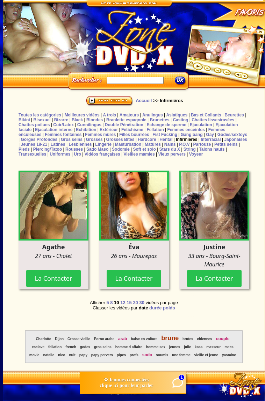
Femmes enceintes (186, 129)
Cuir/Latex (63, 124)
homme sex (155, 347)
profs (134, 355)
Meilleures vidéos (82, 115)
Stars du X (169, 149)
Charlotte (43, 339)
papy (83, 355)
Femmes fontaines (63, 134)
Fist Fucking (164, 134)
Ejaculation (201, 124)
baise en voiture (144, 339)
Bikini (24, 119)
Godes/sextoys (232, 134)
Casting (180, 119)
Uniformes (60, 154)
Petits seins (226, 144)
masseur (213, 347)
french (70, 347)
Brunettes (160, 119)
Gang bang (192, 134)
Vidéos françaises (102, 154)
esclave (38, 347)
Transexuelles (32, 154)
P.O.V (184, 144)
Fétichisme (132, 129)
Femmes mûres (100, 134)
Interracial (211, 139)
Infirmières (186, 139)
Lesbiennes (80, 144)
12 (122, 302)
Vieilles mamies (139, 154)
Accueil (144, 100)
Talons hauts (211, 149)
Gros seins (72, 139)
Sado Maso (97, 149)
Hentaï (166, 139)
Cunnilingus (89, 124)
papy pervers (102, 355)
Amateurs (129, 115)
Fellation (155, 129)
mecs (229, 347)
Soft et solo (144, 149)
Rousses (74, 149)
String (190, 149)
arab (122, 338)
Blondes (94, 119)
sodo (147, 354)
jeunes (174, 347)
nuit (72, 355)
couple (223, 338)
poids (169, 307)
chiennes (204, 339)
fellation (55, 347)
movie (34, 355)
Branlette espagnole (126, 119)
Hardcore (147, 139)
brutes (187, 339)
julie (187, 347)
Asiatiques (176, 115)
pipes (121, 355)
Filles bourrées (134, 134)
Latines (58, 144)
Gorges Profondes (39, 139)
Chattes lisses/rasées (213, 119)
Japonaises (235, 139)
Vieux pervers (172, 154)
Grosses (94, 139)
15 (129, 302)
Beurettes (234, 115)
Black (77, 119)
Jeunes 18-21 (34, 144)
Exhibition (86, 129)
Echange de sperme (166, 124)
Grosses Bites (120, 139)
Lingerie (103, 144)
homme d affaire (128, 347)
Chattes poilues (34, 124)
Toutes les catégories (40, 115)
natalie (49, 355)
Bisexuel (41, 119)
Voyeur (196, 154)
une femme (181, 355)
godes (85, 347)
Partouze (202, 144)
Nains (170, 144)
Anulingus (152, 115)
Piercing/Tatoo (47, 149)
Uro (77, 154)
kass (198, 347)
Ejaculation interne (53, 129)
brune (170, 338)
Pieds (24, 149)
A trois (109, 115)
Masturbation (128, 144)
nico (61, 355)
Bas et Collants (206, 115)
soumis (162, 355)
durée (155, 307)
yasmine (229, 355)
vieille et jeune (206, 355)
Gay (210, 134)
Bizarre (61, 119)
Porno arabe (104, 339)
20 (135, 302)
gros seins (103, 347)
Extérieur (109, 129)
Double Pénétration (124, 124)
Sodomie (121, 149)
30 (141, 302)
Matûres (153, 144)
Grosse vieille (78, 339)
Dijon (59, 339)
